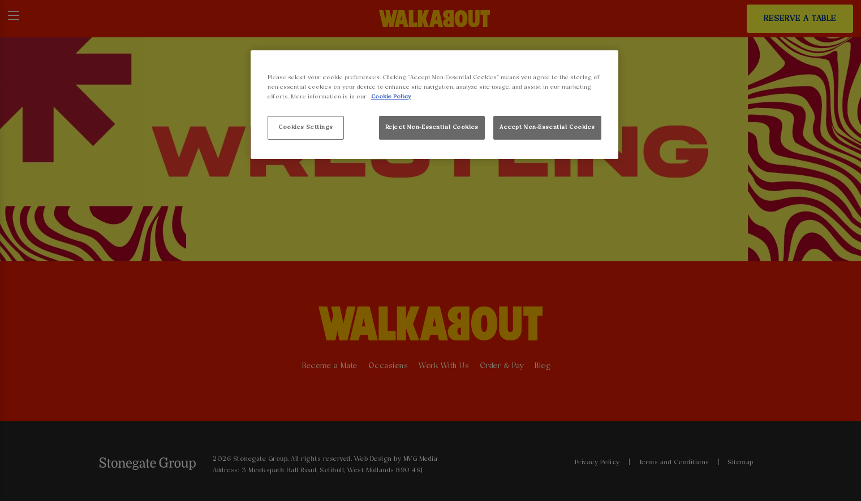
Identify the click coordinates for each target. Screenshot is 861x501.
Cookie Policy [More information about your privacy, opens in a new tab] (391, 96)
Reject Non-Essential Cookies (432, 127)
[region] (434, 104)
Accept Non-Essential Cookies (547, 127)
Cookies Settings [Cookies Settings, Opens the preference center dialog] (305, 127)
